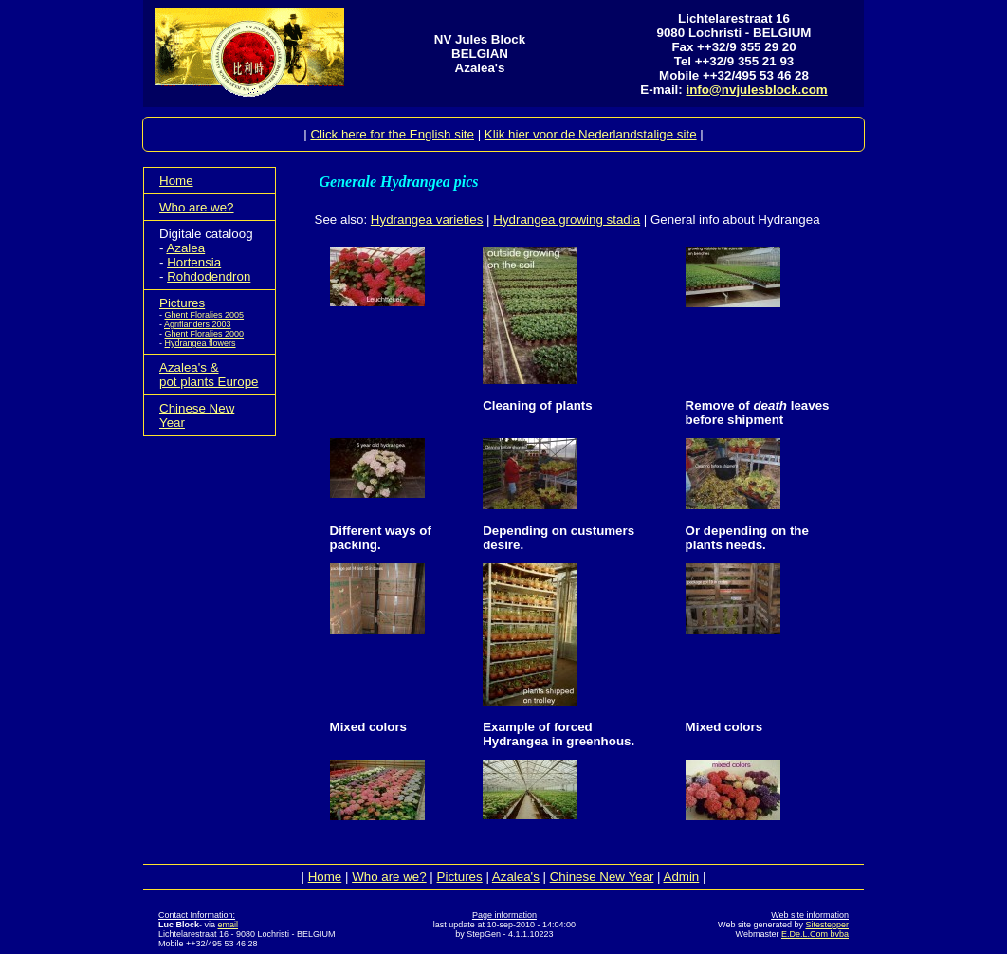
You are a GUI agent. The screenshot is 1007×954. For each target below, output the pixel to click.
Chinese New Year (602, 877)
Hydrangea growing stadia (566, 219)
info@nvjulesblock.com (756, 90)
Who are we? (196, 207)
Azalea (185, 248)
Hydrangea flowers (200, 343)
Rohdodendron (208, 276)
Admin (682, 877)
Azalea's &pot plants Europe (208, 374)
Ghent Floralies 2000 (205, 334)
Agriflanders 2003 (197, 324)
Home (176, 181)
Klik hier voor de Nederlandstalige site (591, 134)
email (228, 924)
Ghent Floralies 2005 (205, 315)
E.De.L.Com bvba (815, 934)
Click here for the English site (392, 134)
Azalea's (516, 877)
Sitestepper (827, 924)
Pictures (182, 303)
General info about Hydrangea (735, 219)
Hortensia (194, 262)
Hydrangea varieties (427, 219)
